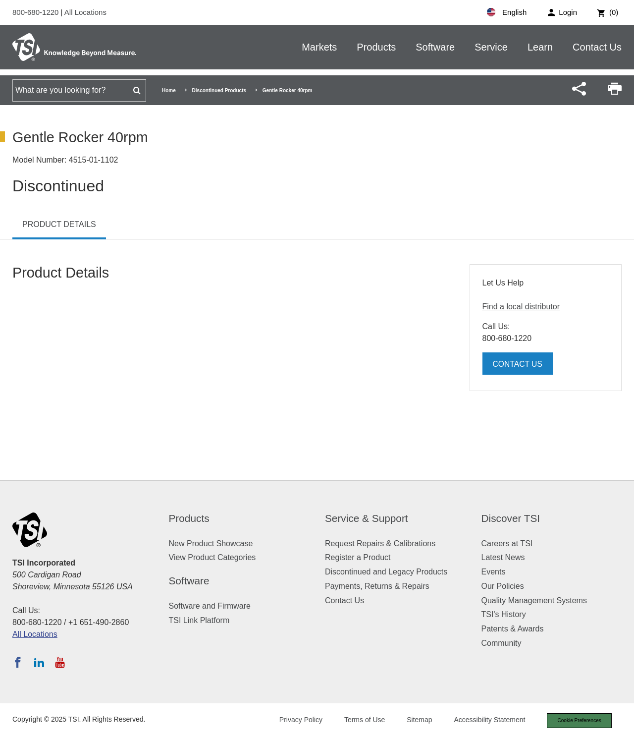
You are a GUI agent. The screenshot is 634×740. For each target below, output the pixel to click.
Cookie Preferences (575, 721)
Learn (540, 47)
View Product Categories (212, 557)
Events (493, 572)
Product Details (59, 224)
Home (169, 90)
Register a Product (358, 557)
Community (501, 643)
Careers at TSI (507, 543)
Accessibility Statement (482, 721)
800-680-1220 (36, 12)
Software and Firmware (210, 606)
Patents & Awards (512, 629)
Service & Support (366, 518)
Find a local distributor (521, 306)
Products (376, 47)
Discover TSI (510, 518)
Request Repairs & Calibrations (380, 543)
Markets (319, 47)
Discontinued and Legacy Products (386, 572)
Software (435, 47)
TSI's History (503, 614)
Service (491, 47)
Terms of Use (357, 721)
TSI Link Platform (199, 620)
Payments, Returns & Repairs (377, 586)
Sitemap (412, 721)
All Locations (85, 12)
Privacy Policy (293, 721)
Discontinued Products (219, 90)
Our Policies (502, 586)
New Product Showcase (211, 543)
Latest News (503, 557)
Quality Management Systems (534, 600)
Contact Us (597, 47)
